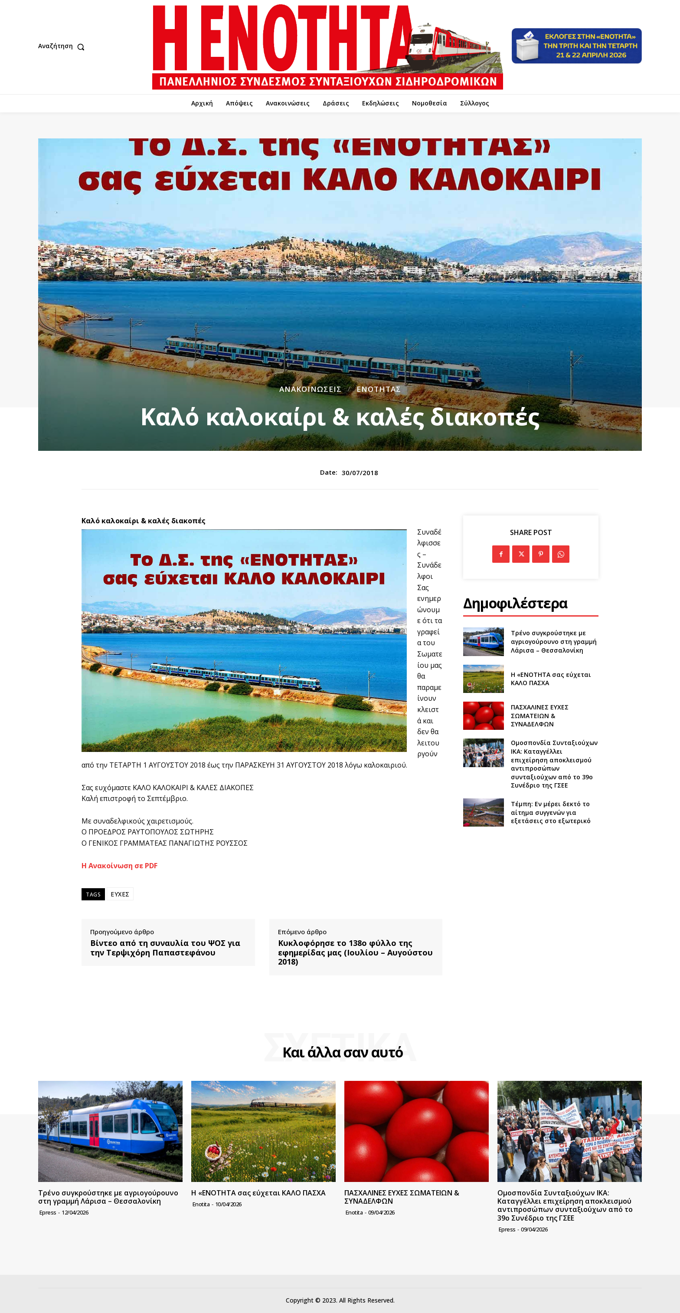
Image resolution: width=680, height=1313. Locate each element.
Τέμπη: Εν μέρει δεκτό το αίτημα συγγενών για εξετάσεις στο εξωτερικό (551, 812)
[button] (63, 47)
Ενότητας (378, 389)
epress (47, 1212)
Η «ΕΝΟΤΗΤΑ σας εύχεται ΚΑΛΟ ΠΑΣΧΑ (551, 678)
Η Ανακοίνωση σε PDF (119, 865)
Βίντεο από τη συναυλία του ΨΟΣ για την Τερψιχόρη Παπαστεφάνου (165, 948)
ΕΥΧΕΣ (120, 894)
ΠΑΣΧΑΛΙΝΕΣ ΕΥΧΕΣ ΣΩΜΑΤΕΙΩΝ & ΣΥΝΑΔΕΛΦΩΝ (540, 715)
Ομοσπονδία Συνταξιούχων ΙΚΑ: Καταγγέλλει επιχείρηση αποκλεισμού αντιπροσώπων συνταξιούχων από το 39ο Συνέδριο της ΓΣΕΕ (554, 764)
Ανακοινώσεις (310, 389)
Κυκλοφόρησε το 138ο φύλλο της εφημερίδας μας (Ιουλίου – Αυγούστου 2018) (355, 953)
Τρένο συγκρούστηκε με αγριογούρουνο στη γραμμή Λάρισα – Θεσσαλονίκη (554, 641)
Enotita (201, 1204)
